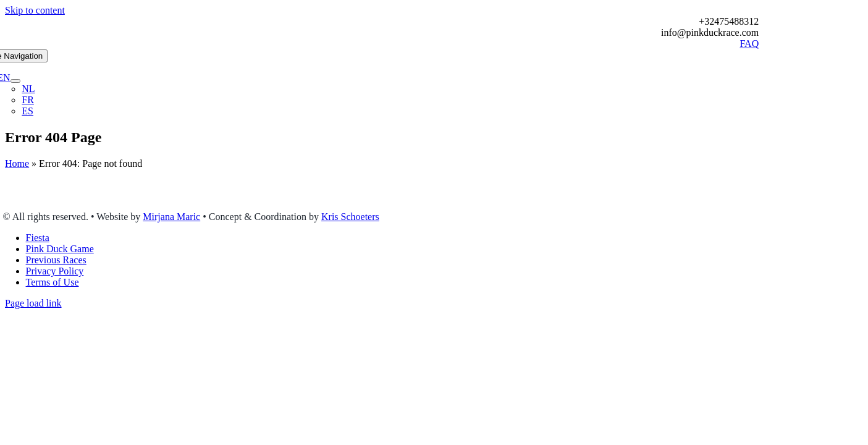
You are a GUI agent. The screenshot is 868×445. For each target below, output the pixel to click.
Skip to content (35, 10)
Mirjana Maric (171, 216)
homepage (425, 195)
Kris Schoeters (350, 216)
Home (17, 163)
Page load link (33, 303)
